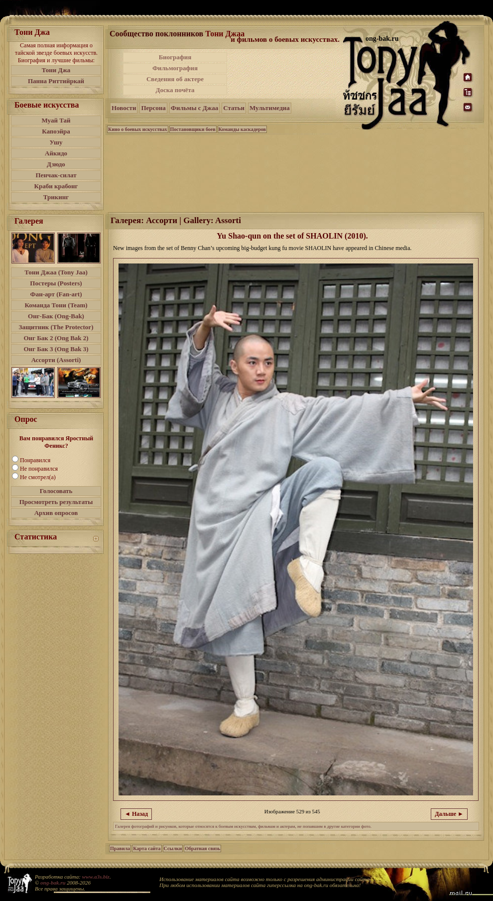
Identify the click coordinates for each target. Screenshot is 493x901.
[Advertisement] (286, 73)
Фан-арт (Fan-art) (56, 294)
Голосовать (56, 491)
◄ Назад (136, 813)
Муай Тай (55, 120)
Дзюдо (56, 164)
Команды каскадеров (242, 129)
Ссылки (173, 848)
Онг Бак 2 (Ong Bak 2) (55, 338)
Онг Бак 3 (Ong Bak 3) (55, 349)
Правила (120, 848)
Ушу (56, 142)
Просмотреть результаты (56, 502)
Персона (153, 108)
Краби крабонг (56, 186)
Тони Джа (56, 70)
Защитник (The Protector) (56, 327)
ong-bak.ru (52, 883)
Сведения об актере (175, 79)
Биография (175, 57)
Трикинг (56, 197)
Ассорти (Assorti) (56, 360)
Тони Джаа (225, 33)
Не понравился (39, 468)
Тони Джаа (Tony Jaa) (56, 272)
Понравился (35, 460)
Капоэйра (56, 131)
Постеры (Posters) (56, 283)
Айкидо (56, 153)
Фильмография (175, 68)
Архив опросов (56, 512)
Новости (124, 108)
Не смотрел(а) (38, 477)
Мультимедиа (269, 108)
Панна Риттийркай (56, 81)
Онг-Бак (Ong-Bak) (56, 316)
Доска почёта (174, 90)
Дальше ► (449, 813)
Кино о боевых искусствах (137, 129)
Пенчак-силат (55, 175)
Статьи (234, 108)
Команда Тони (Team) (55, 305)
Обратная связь (202, 848)
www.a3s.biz (96, 877)
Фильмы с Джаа (194, 108)
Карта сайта (146, 848)
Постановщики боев (193, 129)
